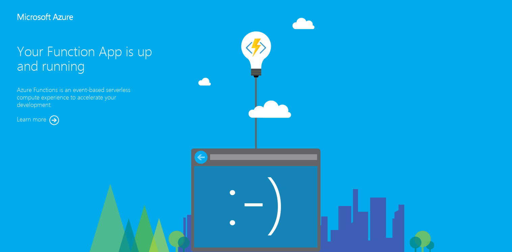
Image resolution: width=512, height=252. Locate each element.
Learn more (38, 120)
